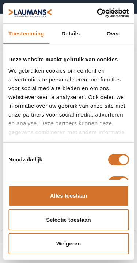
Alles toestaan (68, 196)
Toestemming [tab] (26, 33)
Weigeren (68, 243)
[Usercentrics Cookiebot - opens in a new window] (97, 13)
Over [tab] (113, 33)
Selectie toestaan (68, 220)
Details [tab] (70, 33)
